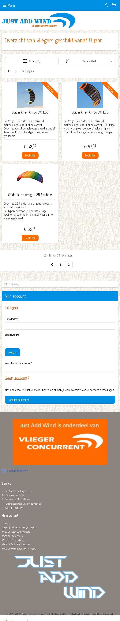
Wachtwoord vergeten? (18, 363)
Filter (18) (31, 61)
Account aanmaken (18, 399)
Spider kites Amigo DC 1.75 (90, 112)
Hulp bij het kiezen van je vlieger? (19, 527)
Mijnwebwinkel (107, 614)
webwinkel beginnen (81, 614)
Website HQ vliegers (12, 535)
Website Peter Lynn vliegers (16, 531)
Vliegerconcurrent (15, 471)
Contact (5, 523)
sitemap (65, 614)
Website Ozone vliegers (14, 540)
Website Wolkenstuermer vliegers (19, 548)
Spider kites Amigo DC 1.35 (30, 112)
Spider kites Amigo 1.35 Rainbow (30, 195)
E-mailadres (11, 319)
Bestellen (30, 155)
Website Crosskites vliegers (16, 544)
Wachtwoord (12, 335)
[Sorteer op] (88, 61)
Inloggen (12, 352)
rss (70, 614)
